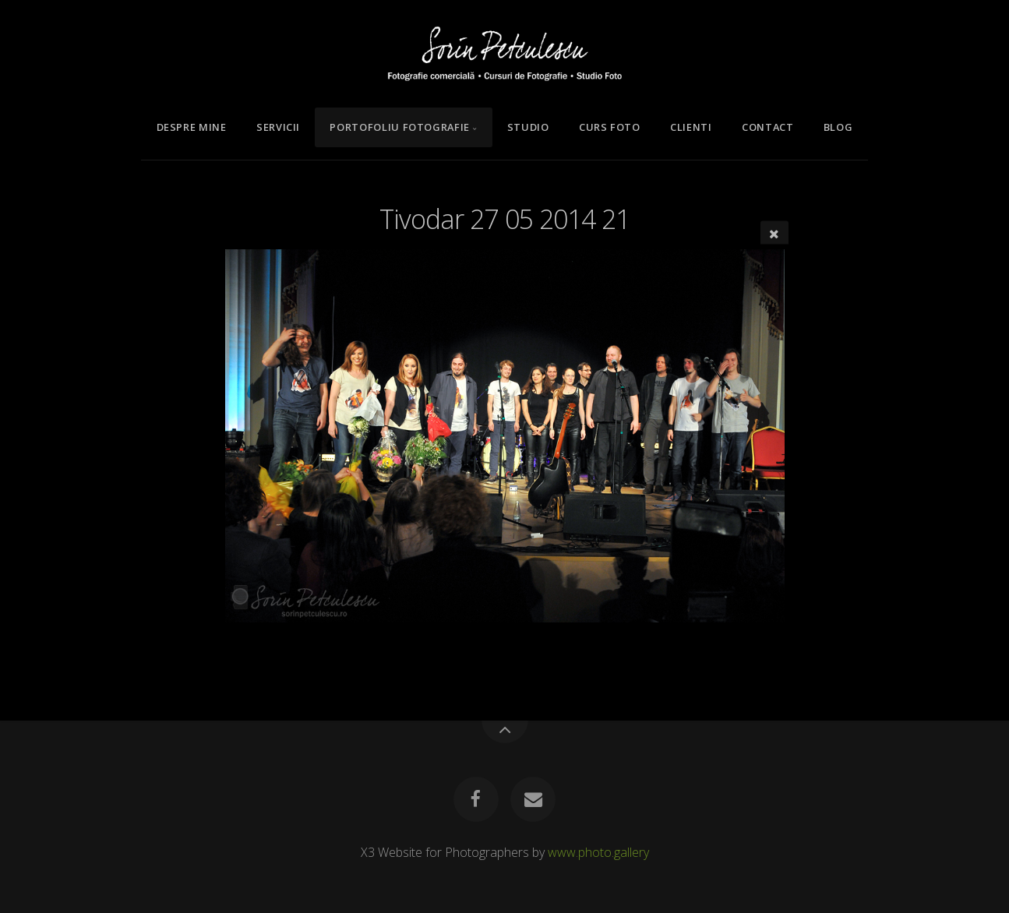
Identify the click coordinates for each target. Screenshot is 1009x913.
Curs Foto (609, 127)
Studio (528, 127)
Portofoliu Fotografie (399, 127)
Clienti (690, 127)
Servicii (278, 127)
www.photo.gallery (598, 852)
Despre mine (192, 127)
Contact (767, 127)
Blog (838, 127)
